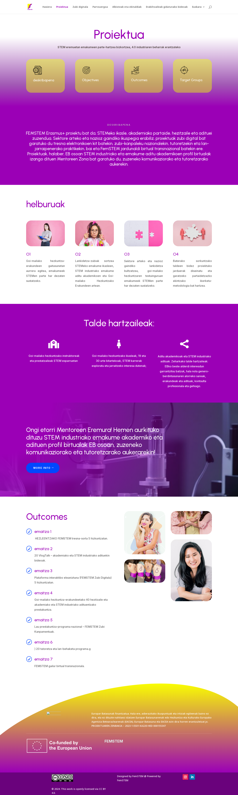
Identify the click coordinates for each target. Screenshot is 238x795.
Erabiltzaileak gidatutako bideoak (167, 7)
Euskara (197, 7)
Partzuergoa (100, 7)
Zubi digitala (80, 7)
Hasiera (47, 7)
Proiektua (62, 7)
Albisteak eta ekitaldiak (127, 7)
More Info (42, 467)
